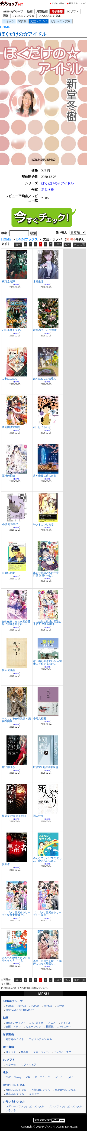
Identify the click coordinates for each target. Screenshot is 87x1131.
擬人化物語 (8, 670)
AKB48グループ (13, 11)
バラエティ (64, 1026)
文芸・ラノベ (38, 21)
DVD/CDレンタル (24, 15)
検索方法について (77, 3)
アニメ (52, 1022)
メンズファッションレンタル (65, 1106)
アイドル (66, 1022)
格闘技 (50, 1026)
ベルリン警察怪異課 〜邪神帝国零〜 (16, 720)
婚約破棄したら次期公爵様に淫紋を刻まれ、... (16, 622)
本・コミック (42, 1077)
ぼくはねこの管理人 (44, 378)
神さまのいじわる (43, 524)
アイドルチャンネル (40, 1039)
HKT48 (48, 1006)
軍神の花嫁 (8, 475)
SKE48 (22, 1006)
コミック (8, 21)
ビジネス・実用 (61, 21)
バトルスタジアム (12, 330)
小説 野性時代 (10, 524)
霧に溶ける (8, 767)
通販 (6, 15)
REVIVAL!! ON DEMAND (20, 1010)
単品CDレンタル (15, 1093)
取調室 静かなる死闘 (14, 815)
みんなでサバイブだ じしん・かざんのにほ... (47, 859)
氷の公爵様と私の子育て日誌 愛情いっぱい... (47, 574)
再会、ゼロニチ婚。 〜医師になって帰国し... (47, 962)
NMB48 (35, 1006)
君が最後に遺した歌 (44, 475)
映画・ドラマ (13, 1026)
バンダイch (36, 1022)
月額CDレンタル (40, 1089)
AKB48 (9, 1006)
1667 (58, 244)
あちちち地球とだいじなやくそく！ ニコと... (16, 959)
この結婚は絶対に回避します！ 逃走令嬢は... (47, 622)
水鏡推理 (38, 281)
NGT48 (60, 1006)
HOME (5, 27)
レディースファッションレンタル (25, 1106)
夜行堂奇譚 (8, 281)
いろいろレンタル (50, 15)
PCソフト (73, 11)
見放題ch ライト (15, 1039)
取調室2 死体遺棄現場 (45, 767)
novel (16, 284)
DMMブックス (27, 239)
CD (28, 1077)
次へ (67, 244)
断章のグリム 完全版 (45, 330)
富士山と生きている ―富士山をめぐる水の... (47, 662)
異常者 (6, 864)
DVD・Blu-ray (13, 1077)
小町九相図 (39, 718)
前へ (18, 244)
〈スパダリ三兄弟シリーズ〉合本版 (47, 913)
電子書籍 (57, 11)
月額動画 (42, 11)
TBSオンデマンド (16, 1022)
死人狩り (38, 815)
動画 (29, 11)
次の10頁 (79, 244)
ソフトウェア (28, 1064)
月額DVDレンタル (16, 1089)
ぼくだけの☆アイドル (23, 34)
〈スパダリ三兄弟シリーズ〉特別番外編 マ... (16, 913)
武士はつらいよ (42, 427)
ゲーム (59, 1077)
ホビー (71, 1077)
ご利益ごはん (9, 378)
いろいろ (11, 1110)
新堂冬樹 (47, 189)
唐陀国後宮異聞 (11, 427)
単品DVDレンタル (65, 1089)
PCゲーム (11, 1064)
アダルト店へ (58, 3)
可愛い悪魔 (8, 573)
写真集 (22, 21)
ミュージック (33, 1026)
